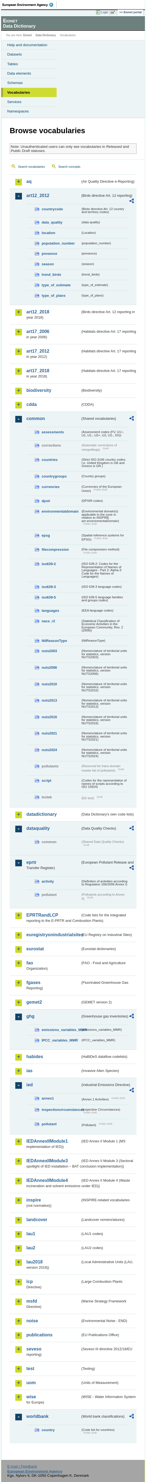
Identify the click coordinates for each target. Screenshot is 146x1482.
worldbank (37, 1416)
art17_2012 (37, 351)
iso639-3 (49, 587)
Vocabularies (18, 92)
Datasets (14, 54)
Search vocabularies (31, 166)
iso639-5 (49, 597)
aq (29, 181)
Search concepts (69, 166)
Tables (12, 64)
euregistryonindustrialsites (53, 934)
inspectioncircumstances (61, 1110)
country (48, 1430)
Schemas (15, 83)
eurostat (35, 948)
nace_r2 (48, 621)
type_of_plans (54, 295)
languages (50, 610)
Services (14, 102)
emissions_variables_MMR (61, 1030)
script (46, 780)
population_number (58, 243)
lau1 (30, 1233)
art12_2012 (37, 195)
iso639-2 (49, 564)
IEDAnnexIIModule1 (47, 1141)
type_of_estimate (56, 285)
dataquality (38, 828)
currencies (51, 487)
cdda (31, 404)
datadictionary (41, 814)
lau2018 (34, 1262)
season (48, 264)
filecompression (55, 549)
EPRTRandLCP (42, 915)
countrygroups (54, 476)
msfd (31, 1301)
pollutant (49, 1124)
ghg (30, 1016)
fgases (33, 982)
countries (50, 460)
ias (29, 1070)
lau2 (30, 1247)
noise (32, 1320)
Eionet (27, 35)
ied (29, 1084)
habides (34, 1056)
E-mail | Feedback (22, 1466)
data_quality (52, 222)
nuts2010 (49, 684)
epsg (46, 535)
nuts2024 (49, 750)
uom (31, 1382)
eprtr (31, 862)
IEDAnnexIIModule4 (47, 1180)
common (35, 418)
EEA (29, 4)
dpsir (46, 501)
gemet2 (34, 1002)
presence (49, 253)
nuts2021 (49, 733)
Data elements (19, 73)
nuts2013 (49, 700)
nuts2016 (49, 717)
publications (39, 1335)
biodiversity (38, 390)
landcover (36, 1219)
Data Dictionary (46, 35)
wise (31, 1396)
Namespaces (18, 111)
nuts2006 (49, 667)
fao (29, 963)
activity (48, 881)
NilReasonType (54, 641)
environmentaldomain (60, 511)
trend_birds (51, 274)
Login (104, 12)
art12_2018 (37, 311)
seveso (33, 1349)
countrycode (52, 209)
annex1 (48, 1098)
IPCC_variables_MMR (60, 1040)
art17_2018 (37, 370)
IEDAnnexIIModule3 (47, 1160)
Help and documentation (27, 45)
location (48, 233)
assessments (53, 432)
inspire (33, 1200)
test (30, 1368)
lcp (29, 1281)
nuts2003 (49, 651)
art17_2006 (37, 331)
